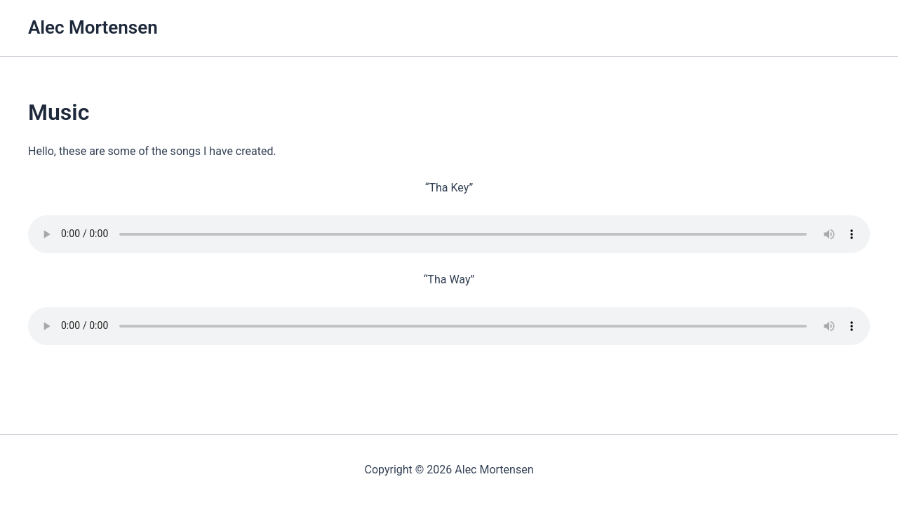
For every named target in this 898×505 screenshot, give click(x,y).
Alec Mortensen (93, 27)
